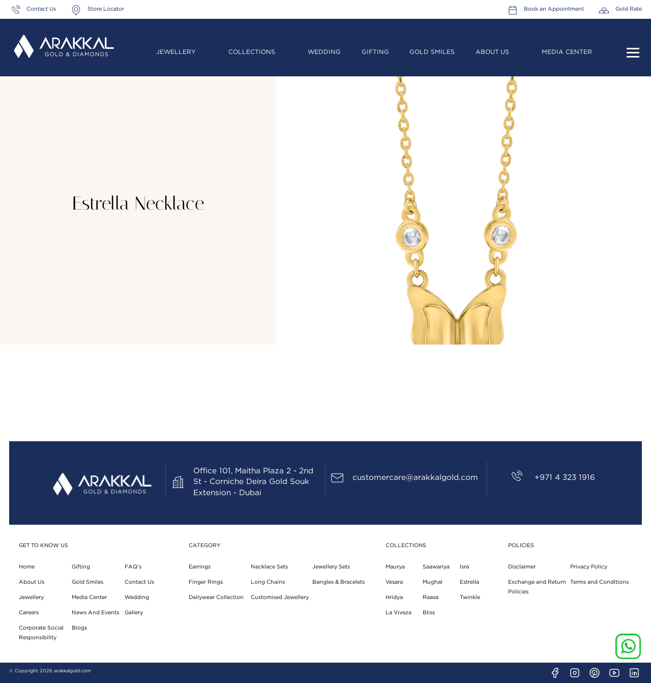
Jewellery (176, 52)
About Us (492, 52)
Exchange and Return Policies (537, 586)
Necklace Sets (269, 567)
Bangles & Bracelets (338, 582)
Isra (464, 567)
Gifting (375, 52)
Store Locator (105, 9)
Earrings (200, 567)
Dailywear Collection (216, 597)
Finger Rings (206, 582)
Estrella (469, 582)
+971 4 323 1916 (565, 477)
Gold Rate (628, 9)
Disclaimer (522, 567)
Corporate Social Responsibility (41, 632)
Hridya (394, 597)
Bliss (429, 612)
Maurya (395, 567)
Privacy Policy (588, 567)
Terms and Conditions (599, 582)
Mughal (432, 582)
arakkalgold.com (72, 671)
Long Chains (268, 582)
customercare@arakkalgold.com (415, 477)
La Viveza (398, 612)
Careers (29, 612)
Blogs (79, 628)
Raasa (430, 597)
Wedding (324, 52)
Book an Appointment (554, 9)
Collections (251, 52)
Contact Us (41, 9)
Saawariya (436, 567)
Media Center (567, 52)
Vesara (394, 582)
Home (27, 567)
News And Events (95, 612)
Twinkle (470, 597)
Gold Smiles (432, 52)
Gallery (134, 612)
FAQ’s (133, 567)
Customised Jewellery (280, 597)
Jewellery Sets (331, 567)
